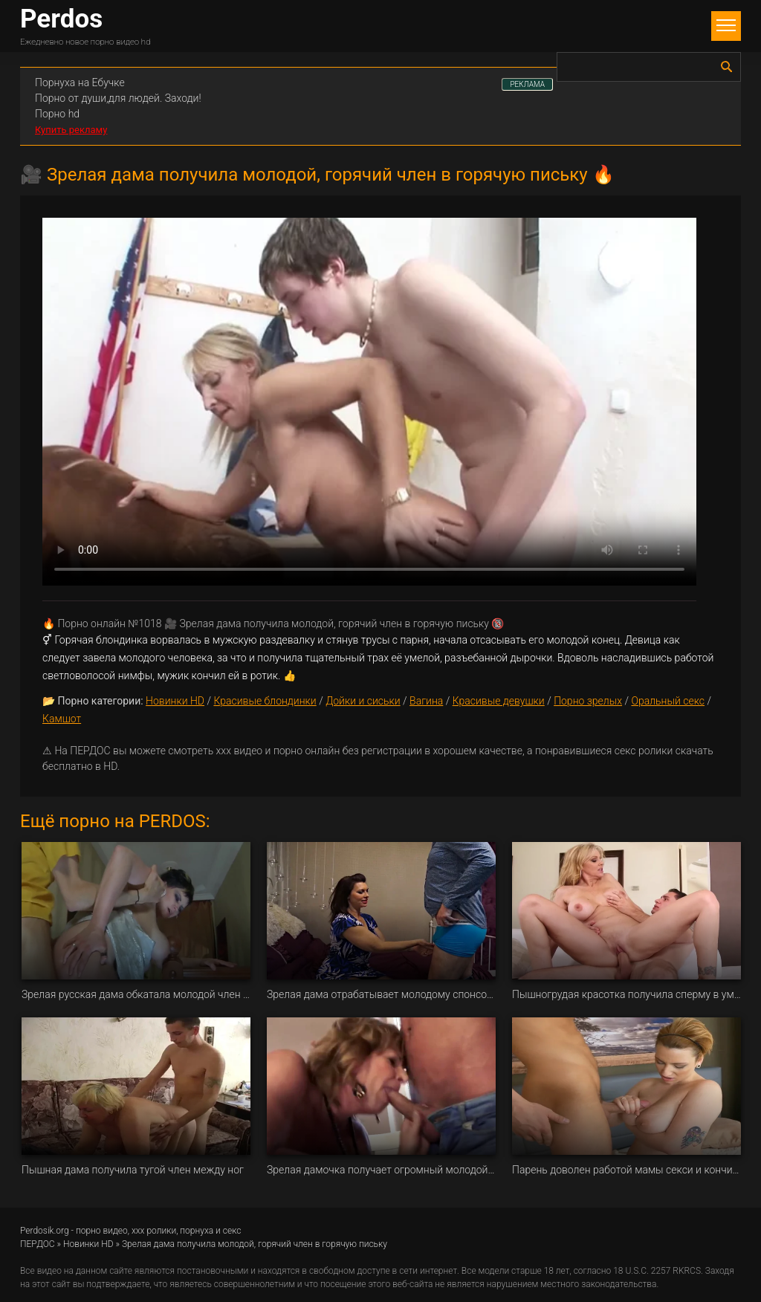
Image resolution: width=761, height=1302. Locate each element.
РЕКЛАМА (527, 84)
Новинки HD (175, 701)
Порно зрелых (588, 701)
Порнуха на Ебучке (80, 82)
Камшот (61, 719)
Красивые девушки (499, 701)
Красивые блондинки (264, 701)
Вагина (426, 701)
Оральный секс (668, 701)
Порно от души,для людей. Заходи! (118, 98)
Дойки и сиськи (363, 701)
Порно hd (57, 114)
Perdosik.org (44, 1230)
